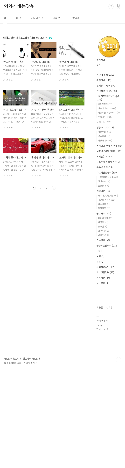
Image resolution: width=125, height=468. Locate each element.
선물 (100, 250)
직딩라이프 (105, 140)
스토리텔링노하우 (108, 177)
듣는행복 (103, 283)
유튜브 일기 (105, 167)
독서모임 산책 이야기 (109, 145)
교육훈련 (103, 234)
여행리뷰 (104, 190)
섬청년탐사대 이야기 (109, 151)
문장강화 (103, 185)
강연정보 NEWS (107, 90)
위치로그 (57, 18)
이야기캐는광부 (19, 6)
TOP (118, 457)
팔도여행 (104, 203)
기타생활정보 (105, 272)
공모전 (102, 226)
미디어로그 (37, 18)
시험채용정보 (106, 267)
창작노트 (104, 181)
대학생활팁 (105, 104)
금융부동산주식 (107, 245)
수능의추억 (105, 116)
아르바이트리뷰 (107, 108)
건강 (100, 261)
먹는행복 (103, 240)
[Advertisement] (109, 351)
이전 (34, 188)
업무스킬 (103, 230)
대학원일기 (105, 218)
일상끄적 (104, 132)
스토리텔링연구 (107, 172)
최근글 (100, 404)
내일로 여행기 (106, 199)
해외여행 (104, 208)
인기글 (109, 404)
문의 (98, 64)
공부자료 (104, 213)
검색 (111, 6)
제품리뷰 (103, 277)
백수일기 (104, 136)
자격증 (103, 222)
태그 (18, 18)
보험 (100, 256)
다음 (54, 188)
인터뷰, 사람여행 (107, 85)
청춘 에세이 (105, 127)
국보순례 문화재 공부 (108, 161)
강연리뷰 (104, 80)
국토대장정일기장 (108, 195)
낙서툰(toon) (105, 156)
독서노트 (104, 122)
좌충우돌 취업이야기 (109, 112)
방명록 (76, 18)
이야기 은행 (106, 74)
